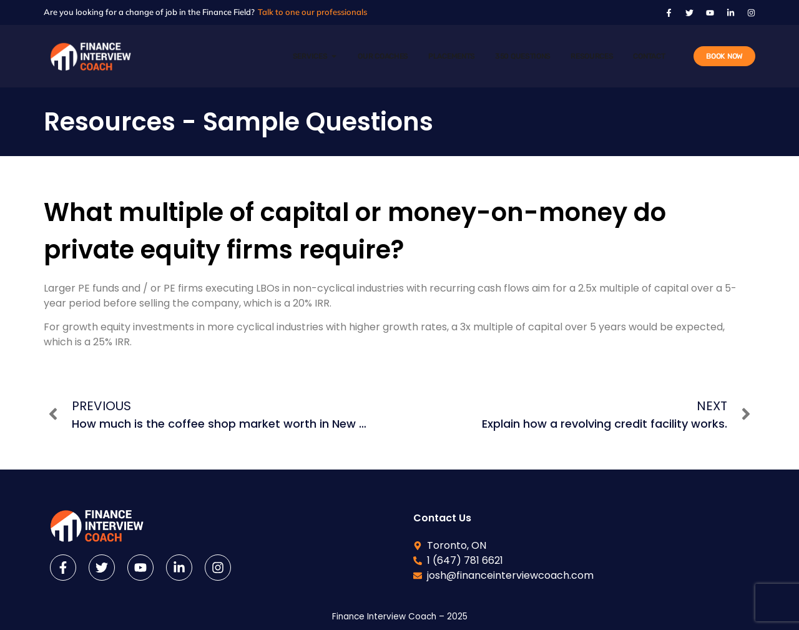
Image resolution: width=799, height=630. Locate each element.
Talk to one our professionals (312, 12)
